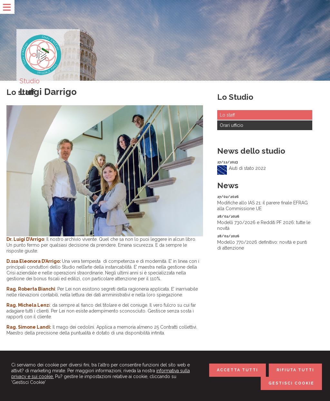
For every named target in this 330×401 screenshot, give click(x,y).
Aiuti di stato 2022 (247, 168)
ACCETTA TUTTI (237, 370)
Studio (30, 81)
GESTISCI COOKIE (291, 383)
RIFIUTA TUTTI (295, 370)
